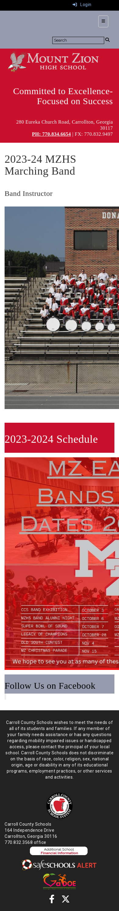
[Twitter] (66, 900)
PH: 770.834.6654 (51, 134)
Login (82, 4)
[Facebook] (52, 900)
